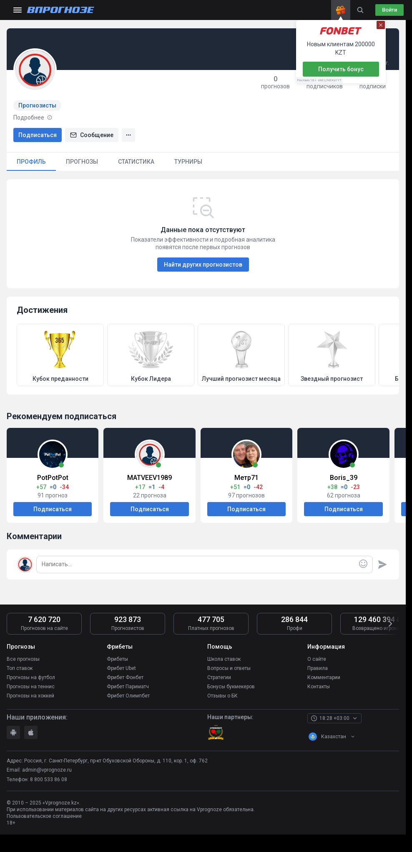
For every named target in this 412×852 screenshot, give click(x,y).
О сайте (316, 659)
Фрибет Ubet (121, 668)
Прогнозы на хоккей (30, 696)
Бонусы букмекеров (231, 687)
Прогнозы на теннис (31, 687)
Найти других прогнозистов (203, 264)
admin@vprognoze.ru (47, 770)
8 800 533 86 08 (48, 779)
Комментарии (323, 677)
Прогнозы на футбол (31, 677)
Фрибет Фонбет (125, 677)
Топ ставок (20, 668)
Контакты (318, 687)
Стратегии (219, 677)
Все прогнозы (23, 659)
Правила (317, 668)
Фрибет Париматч (128, 687)
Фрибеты (117, 659)
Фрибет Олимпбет (128, 696)
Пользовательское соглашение (44, 816)
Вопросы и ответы (229, 668)
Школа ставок (224, 659)
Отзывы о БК (222, 696)
